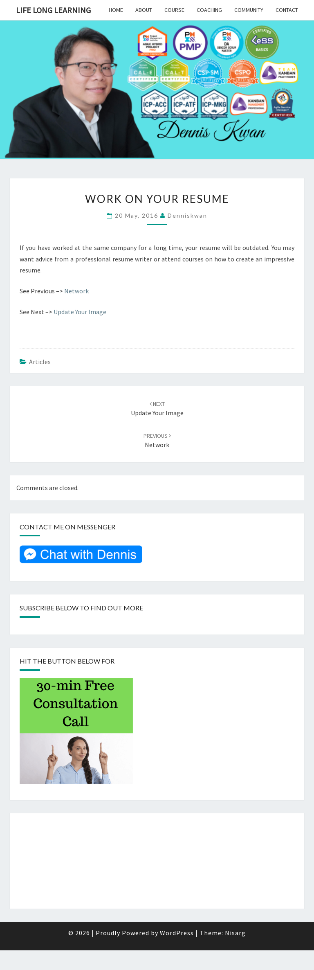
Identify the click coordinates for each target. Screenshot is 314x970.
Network (76, 291)
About (143, 10)
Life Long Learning (53, 10)
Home (116, 10)
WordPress (177, 933)
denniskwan (187, 215)
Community (248, 10)
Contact (287, 10)
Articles (40, 362)
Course (174, 10)
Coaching (209, 10)
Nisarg (235, 933)
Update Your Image (80, 312)
